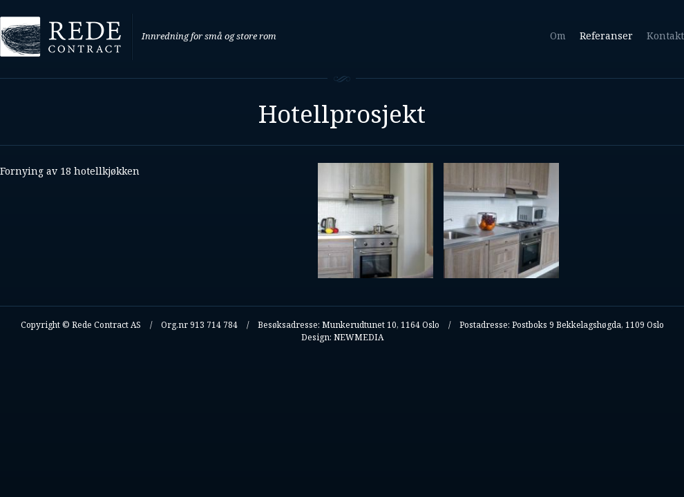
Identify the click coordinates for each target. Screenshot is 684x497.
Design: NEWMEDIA (342, 337)
